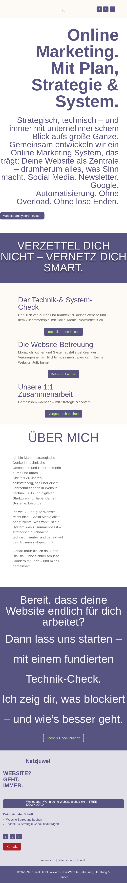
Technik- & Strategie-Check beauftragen (32, 824)
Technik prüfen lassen (63, 332)
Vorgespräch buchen (63, 414)
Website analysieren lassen (22, 215)
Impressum (47, 860)
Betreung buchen (63, 374)
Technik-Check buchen (63, 738)
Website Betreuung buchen (24, 819)
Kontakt (12, 846)
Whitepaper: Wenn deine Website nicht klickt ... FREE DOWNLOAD (61, 803)
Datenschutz (66, 860)
